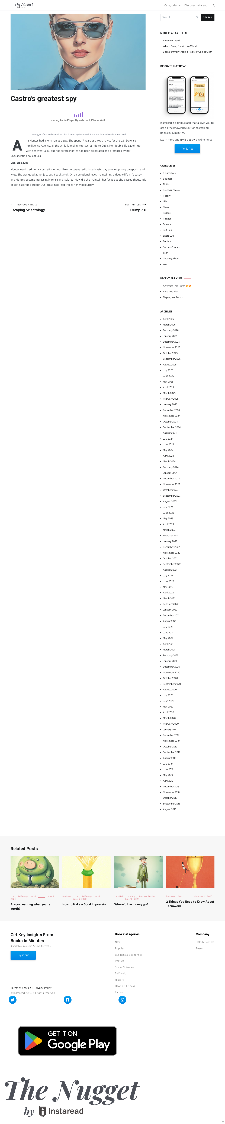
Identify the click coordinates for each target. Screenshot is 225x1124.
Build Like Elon (170, 291)
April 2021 (168, 644)
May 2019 (168, 775)
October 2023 (170, 490)
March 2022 (169, 598)
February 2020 (171, 723)
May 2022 (168, 587)
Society (167, 241)
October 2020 (170, 678)
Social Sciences (124, 967)
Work (166, 264)
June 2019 (168, 769)
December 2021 (171, 615)
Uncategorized (171, 258)
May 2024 (168, 450)
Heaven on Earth (172, 40)
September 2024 (172, 427)
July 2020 (168, 695)
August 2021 (169, 621)
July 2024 (168, 438)
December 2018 (171, 786)
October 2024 (170, 421)
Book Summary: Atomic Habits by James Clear (187, 51)
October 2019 (170, 746)
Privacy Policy (43, 988)
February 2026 (171, 330)
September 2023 (172, 495)
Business (167, 178)
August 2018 (169, 809)
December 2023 (171, 478)
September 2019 (171, 752)
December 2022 (171, 547)
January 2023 (170, 541)
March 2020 (169, 718)
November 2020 (171, 672)
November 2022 (171, 552)
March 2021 (169, 649)
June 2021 (168, 632)
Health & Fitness (171, 190)
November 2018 (171, 792)
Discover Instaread (195, 5)
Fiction (166, 184)
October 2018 (170, 797)
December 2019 (171, 735)
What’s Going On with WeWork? (180, 46)
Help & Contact (205, 942)
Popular (119, 948)
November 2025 (171, 347)
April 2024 (168, 455)
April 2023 (168, 524)
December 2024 (171, 410)
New (117, 942)
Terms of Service (21, 988)
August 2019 (169, 758)
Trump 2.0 (112, 207)
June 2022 (168, 581)
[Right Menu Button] (223, 1122)
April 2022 (168, 592)
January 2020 (170, 729)
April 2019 (168, 780)
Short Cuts (168, 235)
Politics (167, 212)
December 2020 (171, 666)
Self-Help (167, 229)
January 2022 (170, 609)
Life (165, 201)
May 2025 (168, 381)
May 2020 (168, 706)
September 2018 (171, 803)
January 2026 (170, 336)
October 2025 (170, 353)
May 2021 (168, 638)
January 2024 (170, 472)
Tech (165, 252)
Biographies (169, 173)
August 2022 (169, 569)
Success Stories (171, 247)
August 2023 (169, 501)
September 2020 (172, 683)
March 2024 (169, 461)
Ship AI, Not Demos (173, 297)
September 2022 (172, 564)
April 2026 (168, 319)
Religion (167, 218)
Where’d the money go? (131, 904)
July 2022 (168, 575)
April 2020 (168, 712)
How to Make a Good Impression (84, 904)
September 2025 (172, 358)
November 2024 (171, 415)
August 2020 (170, 689)
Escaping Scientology (44, 207)
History (167, 195)
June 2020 (168, 701)
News (166, 207)
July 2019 (168, 763)
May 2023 (168, 518)
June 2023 (168, 512)
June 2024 (168, 444)
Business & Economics (128, 954)
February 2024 (171, 467)
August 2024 (170, 432)
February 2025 (170, 398)
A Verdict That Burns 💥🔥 (177, 285)
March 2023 (169, 529)
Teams (200, 948)
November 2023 (171, 484)
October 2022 (170, 558)
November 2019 (171, 740)
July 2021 (167, 626)
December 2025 (171, 341)
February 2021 (170, 655)
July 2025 (168, 370)
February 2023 (170, 535)
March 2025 (169, 393)
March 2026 (169, 324)
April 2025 (168, 387)
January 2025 (170, 404)
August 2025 (169, 364)
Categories (171, 5)
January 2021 (170, 661)
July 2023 (168, 507)
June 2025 (168, 375)
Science (167, 224)
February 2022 (170, 604)
